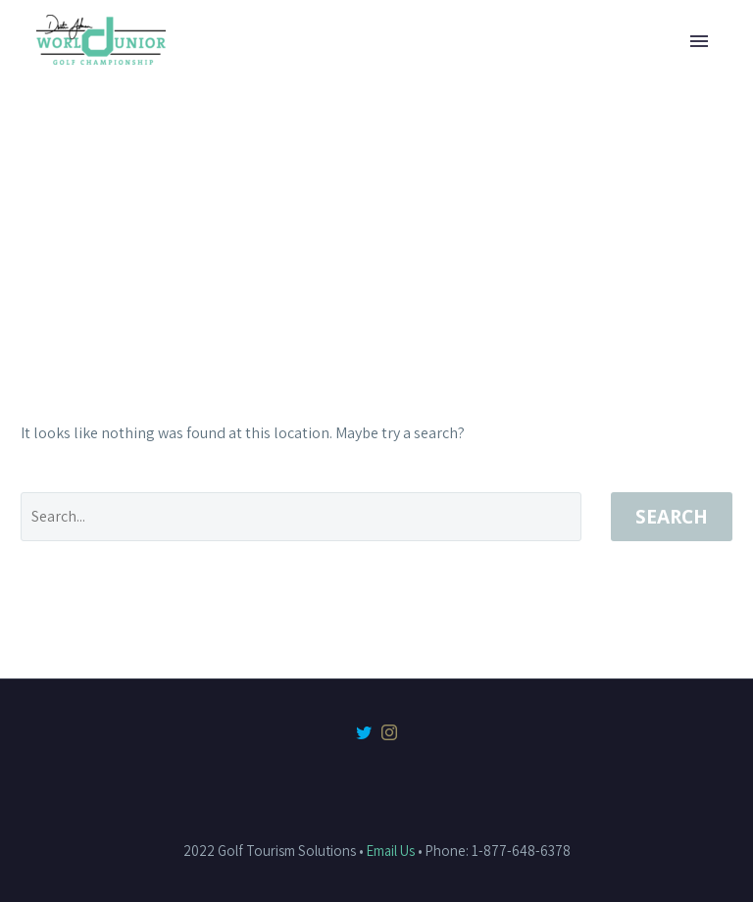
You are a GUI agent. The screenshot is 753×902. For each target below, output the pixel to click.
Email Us (391, 850)
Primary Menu (699, 41)
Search (671, 516)
